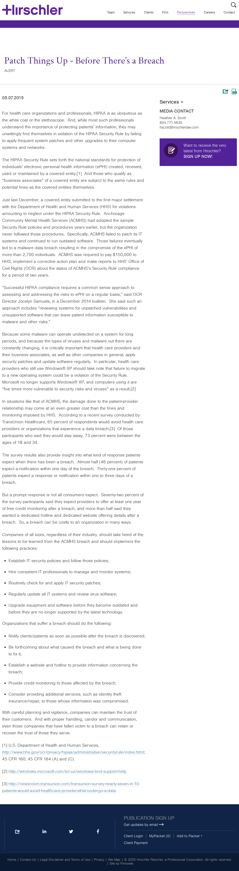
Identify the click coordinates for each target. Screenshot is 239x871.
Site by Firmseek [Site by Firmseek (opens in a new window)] (121, 863)
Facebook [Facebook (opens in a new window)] (97, 831)
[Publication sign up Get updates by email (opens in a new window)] (179, 821)
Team (111, 12)
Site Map (114, 860)
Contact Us (28, 860)
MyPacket (157, 836)
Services (129, 12)
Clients (149, 12)
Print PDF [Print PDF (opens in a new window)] (234, 91)
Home (11, 860)
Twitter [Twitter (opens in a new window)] (70, 831)
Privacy (99, 860)
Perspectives (186, 12)
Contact (229, 12)
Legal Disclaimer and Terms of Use (65, 860)
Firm (165, 12)
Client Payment (136, 843)
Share (225, 91)
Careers (209, 12)
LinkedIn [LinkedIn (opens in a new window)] (44, 831)
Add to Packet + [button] (190, 836)
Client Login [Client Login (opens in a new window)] (133, 836)
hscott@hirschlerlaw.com (179, 127)
